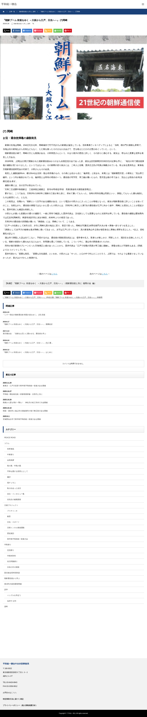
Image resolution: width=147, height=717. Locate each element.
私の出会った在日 (14, 488)
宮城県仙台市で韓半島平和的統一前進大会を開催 (22, 419)
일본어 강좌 (11, 601)
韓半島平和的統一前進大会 (17, 539)
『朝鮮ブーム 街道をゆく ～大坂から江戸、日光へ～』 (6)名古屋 (28, 297)
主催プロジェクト (11, 505)
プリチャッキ (12, 511)
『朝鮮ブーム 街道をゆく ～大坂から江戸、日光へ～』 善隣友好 (28, 324)
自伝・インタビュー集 (15, 494)
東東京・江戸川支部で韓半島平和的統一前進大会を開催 (24, 386)
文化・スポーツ (13, 522)
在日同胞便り (12, 561)
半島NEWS (11, 556)
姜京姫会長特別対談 (12, 573)
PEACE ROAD (10, 438)
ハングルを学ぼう (14, 595)
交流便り (10, 550)
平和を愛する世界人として (17, 471)
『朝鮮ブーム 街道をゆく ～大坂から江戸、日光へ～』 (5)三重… (28, 343)
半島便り (7, 545)
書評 (9, 477)
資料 (28, 23)
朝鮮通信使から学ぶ (20, 23)
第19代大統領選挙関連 (13, 584)
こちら (54, 274)
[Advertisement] (73, 634)
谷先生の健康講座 (14, 499)
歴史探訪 (10, 533)
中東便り (10, 455)
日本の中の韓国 (13, 567)
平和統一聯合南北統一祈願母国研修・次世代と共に (22, 394)
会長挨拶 (10, 460)
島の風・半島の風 (14, 466)
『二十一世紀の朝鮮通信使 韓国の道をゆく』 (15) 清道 (24, 315)
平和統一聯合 (71, 713)
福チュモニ (11, 483)
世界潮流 (10, 449)
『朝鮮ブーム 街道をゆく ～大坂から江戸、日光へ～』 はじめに (28, 352)
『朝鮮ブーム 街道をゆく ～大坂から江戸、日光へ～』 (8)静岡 (78, 297)
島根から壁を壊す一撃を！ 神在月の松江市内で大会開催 (25, 403)
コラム (6, 443)
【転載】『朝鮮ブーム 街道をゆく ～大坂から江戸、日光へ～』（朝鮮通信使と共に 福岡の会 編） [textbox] (50, 283)
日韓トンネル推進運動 (15, 528)
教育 (9, 516)
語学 (6, 590)
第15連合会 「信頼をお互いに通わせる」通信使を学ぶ (24, 334)
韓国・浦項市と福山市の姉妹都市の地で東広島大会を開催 (25, 411)
